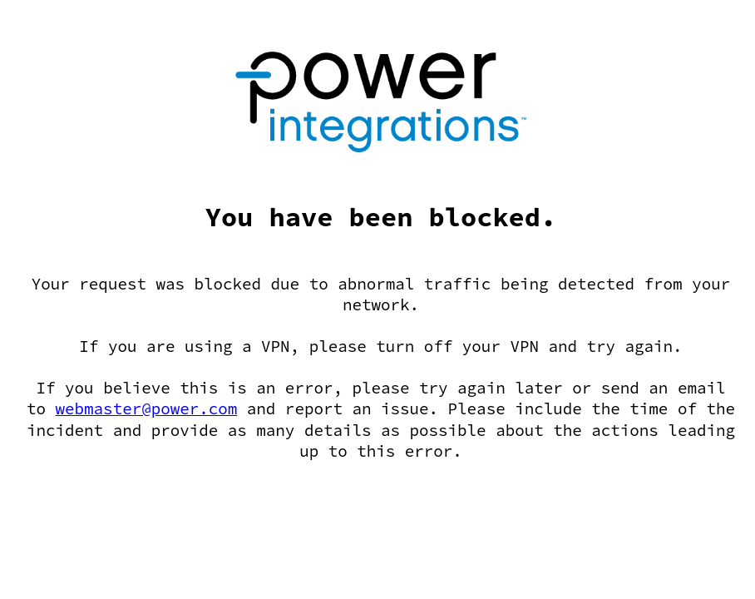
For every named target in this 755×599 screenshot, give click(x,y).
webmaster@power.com (147, 408)
